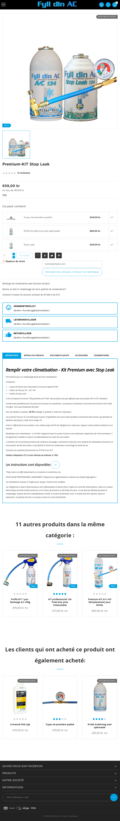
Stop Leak (29, 245)
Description (11, 355)
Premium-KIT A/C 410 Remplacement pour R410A (99, 602)
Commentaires (101, 355)
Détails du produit (34, 355)
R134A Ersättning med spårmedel (42, 231)
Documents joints (59, 355)
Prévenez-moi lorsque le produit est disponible (72, 272)
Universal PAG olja (20, 724)
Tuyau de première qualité (38, 217)
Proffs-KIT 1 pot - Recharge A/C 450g (20, 601)
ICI (56, 464)
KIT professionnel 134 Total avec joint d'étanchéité (59, 602)
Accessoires (81, 355)
